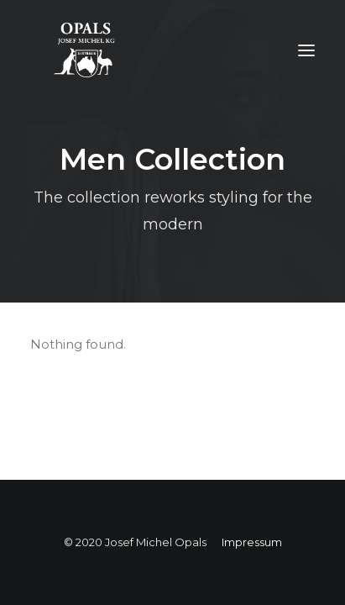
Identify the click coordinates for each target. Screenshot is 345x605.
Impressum (252, 542)
